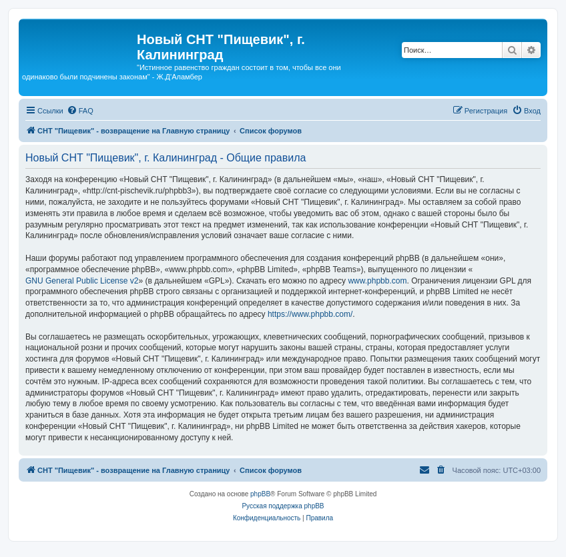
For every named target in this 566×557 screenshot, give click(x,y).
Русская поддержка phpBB (283, 506)
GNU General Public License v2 (81, 281)
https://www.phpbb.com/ (310, 314)
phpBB (260, 494)
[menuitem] (80, 111)
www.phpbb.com (377, 281)
